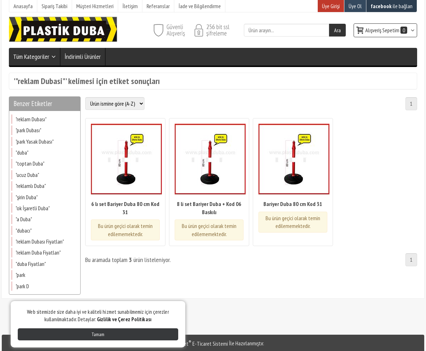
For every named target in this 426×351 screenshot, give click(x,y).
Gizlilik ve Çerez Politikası (124, 319)
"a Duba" (24, 219)
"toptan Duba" (30, 163)
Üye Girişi (331, 6)
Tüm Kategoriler (31, 56)
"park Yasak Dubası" (35, 141)
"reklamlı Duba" (31, 185)
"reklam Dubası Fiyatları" (40, 241)
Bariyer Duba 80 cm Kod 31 (292, 203)
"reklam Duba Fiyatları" (38, 252)
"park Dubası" (28, 130)
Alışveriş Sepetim (386, 30)
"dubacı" (24, 230)
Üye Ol (355, 6)
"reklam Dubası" (31, 119)
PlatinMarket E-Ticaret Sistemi (195, 343)
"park (20, 274)
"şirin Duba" (27, 197)
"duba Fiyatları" (31, 263)
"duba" (22, 152)
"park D (22, 286)
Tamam (98, 334)
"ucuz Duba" (27, 174)
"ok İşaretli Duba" (33, 208)
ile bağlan (392, 6)
